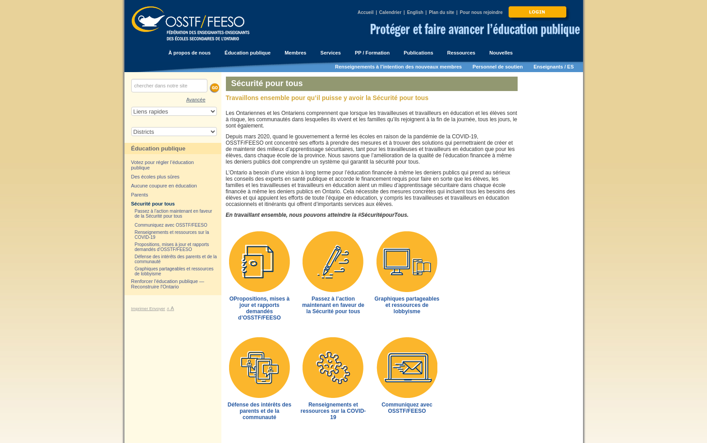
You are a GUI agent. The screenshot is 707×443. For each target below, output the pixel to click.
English (415, 12)
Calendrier (390, 12)
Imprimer (140, 308)
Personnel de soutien (498, 66)
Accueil (366, 12)
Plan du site (441, 12)
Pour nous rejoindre (481, 12)
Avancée (196, 99)
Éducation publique (158, 148)
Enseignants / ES (553, 66)
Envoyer (157, 308)
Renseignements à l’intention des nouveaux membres (398, 66)
